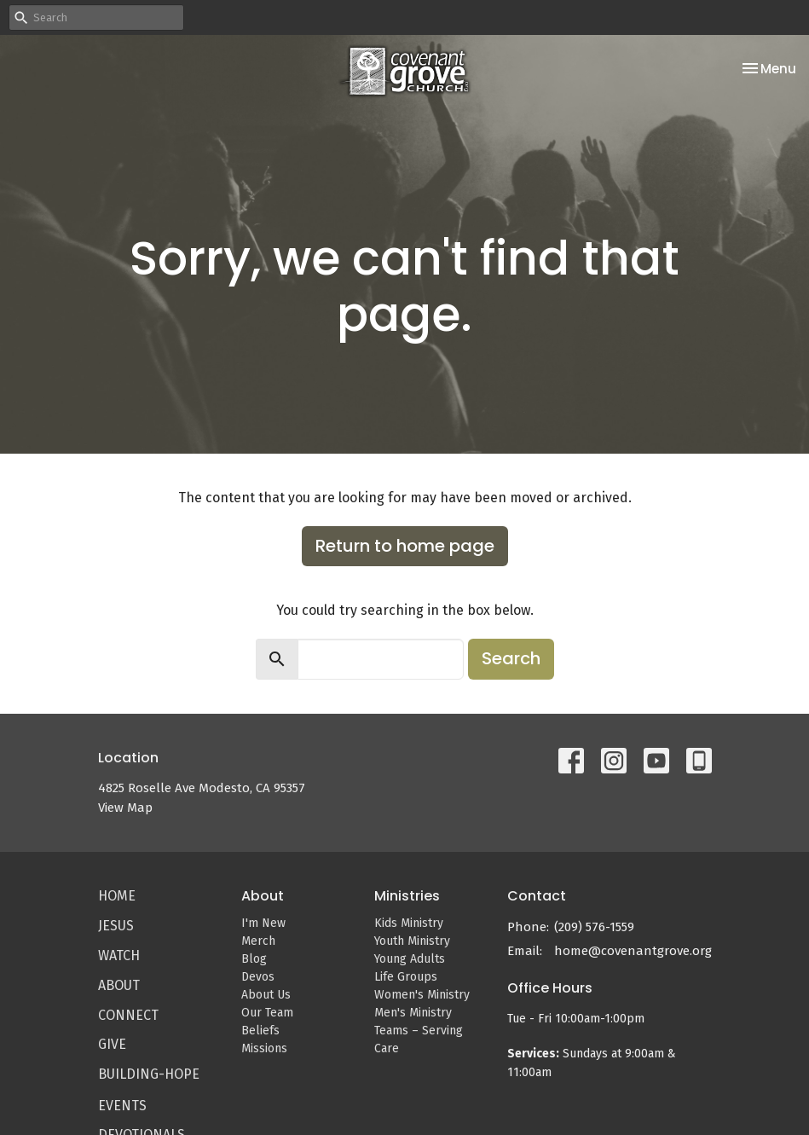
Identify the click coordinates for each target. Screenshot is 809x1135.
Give (112, 1044)
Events (122, 1105)
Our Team (267, 1012)
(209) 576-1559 (594, 927)
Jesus (116, 926)
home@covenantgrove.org (633, 950)
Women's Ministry (422, 994)
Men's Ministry (413, 1012)
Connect (128, 1015)
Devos (257, 977)
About (119, 985)
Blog (254, 959)
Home (117, 896)
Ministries (407, 896)
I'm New (263, 923)
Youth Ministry (412, 941)
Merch (258, 941)
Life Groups (405, 977)
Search (511, 658)
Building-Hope (148, 1074)
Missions (264, 1048)
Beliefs (260, 1030)
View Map (125, 807)
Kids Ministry (408, 923)
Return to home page (404, 546)
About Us (266, 994)
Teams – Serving (418, 1030)
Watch (119, 955)
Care (386, 1048)
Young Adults (409, 959)
